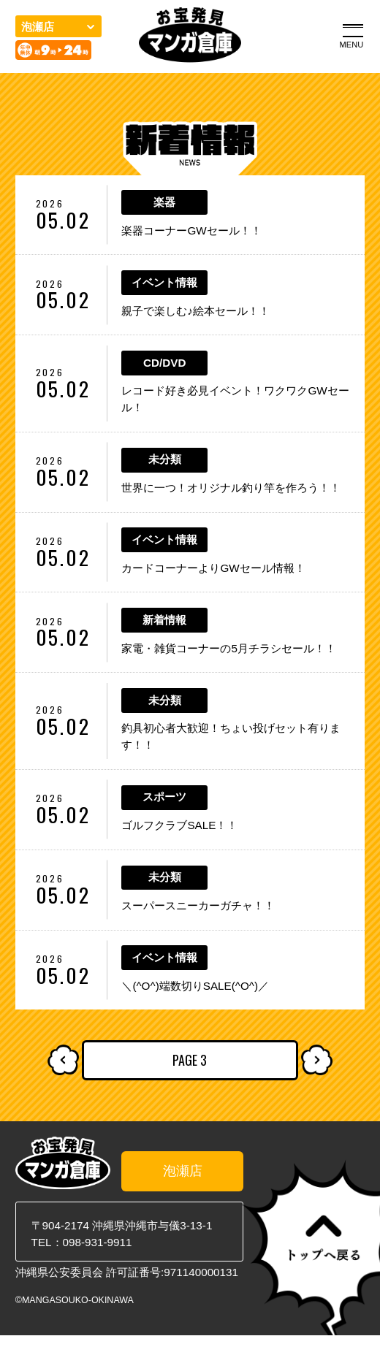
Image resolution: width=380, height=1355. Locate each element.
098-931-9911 (97, 1262)
